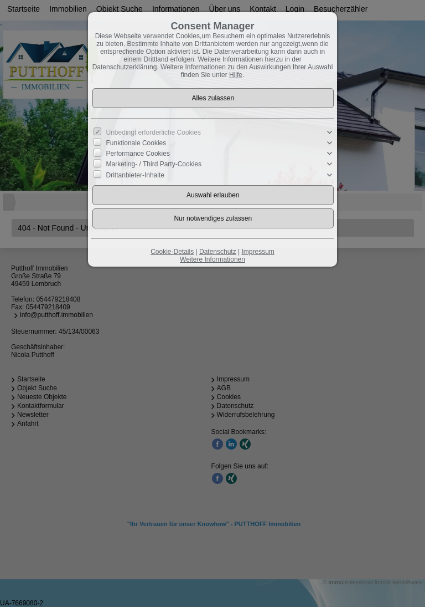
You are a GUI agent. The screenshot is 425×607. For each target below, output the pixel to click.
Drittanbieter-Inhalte (135, 174)
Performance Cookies (138, 153)
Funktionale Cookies (136, 143)
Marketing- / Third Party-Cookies (154, 164)
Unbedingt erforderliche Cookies (153, 132)
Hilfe (235, 75)
